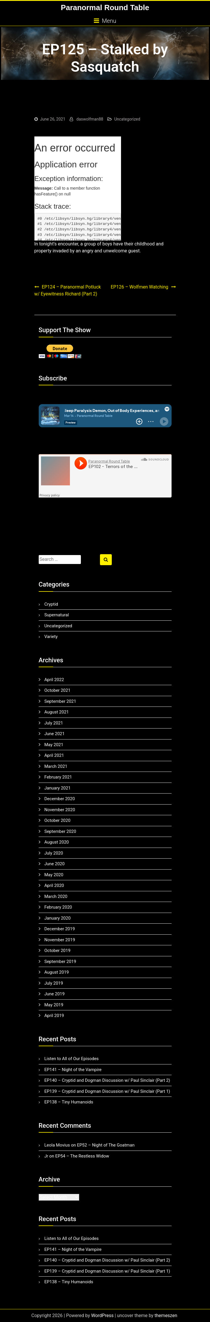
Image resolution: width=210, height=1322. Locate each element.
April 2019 (54, 1015)
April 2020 (54, 885)
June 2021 (54, 733)
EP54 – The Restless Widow (82, 1156)
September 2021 (60, 701)
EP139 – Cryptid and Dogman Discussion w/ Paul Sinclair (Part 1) (107, 1091)
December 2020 (59, 798)
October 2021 (57, 690)
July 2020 (53, 853)
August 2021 (56, 712)
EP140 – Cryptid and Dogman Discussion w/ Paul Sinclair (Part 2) (107, 1080)
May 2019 (54, 1004)
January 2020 (57, 918)
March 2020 (56, 896)
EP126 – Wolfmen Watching (139, 287)
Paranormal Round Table (105, 7)
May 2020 (54, 874)
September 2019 (60, 961)
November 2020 (59, 809)
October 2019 (57, 950)
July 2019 (53, 983)
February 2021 (58, 777)
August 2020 (56, 842)
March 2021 (56, 766)
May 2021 (54, 744)
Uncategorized (127, 119)
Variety (51, 636)
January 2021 (57, 788)
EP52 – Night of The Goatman (105, 1145)
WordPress (102, 1315)
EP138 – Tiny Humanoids (68, 1102)
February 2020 (58, 907)
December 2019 (59, 928)
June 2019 (54, 993)
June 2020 (54, 863)
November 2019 (59, 939)
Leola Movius (57, 1145)
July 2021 (53, 723)
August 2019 (56, 972)
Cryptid (51, 604)
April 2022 (54, 679)
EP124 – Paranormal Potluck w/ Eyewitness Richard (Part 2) (67, 290)
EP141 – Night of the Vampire (73, 1069)
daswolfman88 (90, 119)
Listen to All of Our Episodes (71, 1058)
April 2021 (54, 755)
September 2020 (60, 831)
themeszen (166, 1315)
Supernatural (56, 614)
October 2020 (57, 820)
